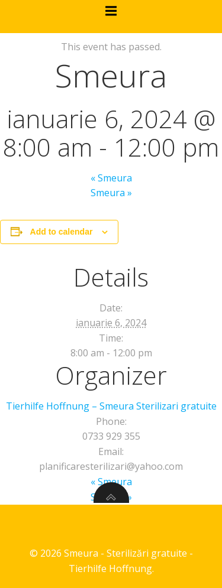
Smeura (111, 177)
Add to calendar (61, 231)
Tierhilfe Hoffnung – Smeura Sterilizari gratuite (111, 405)
